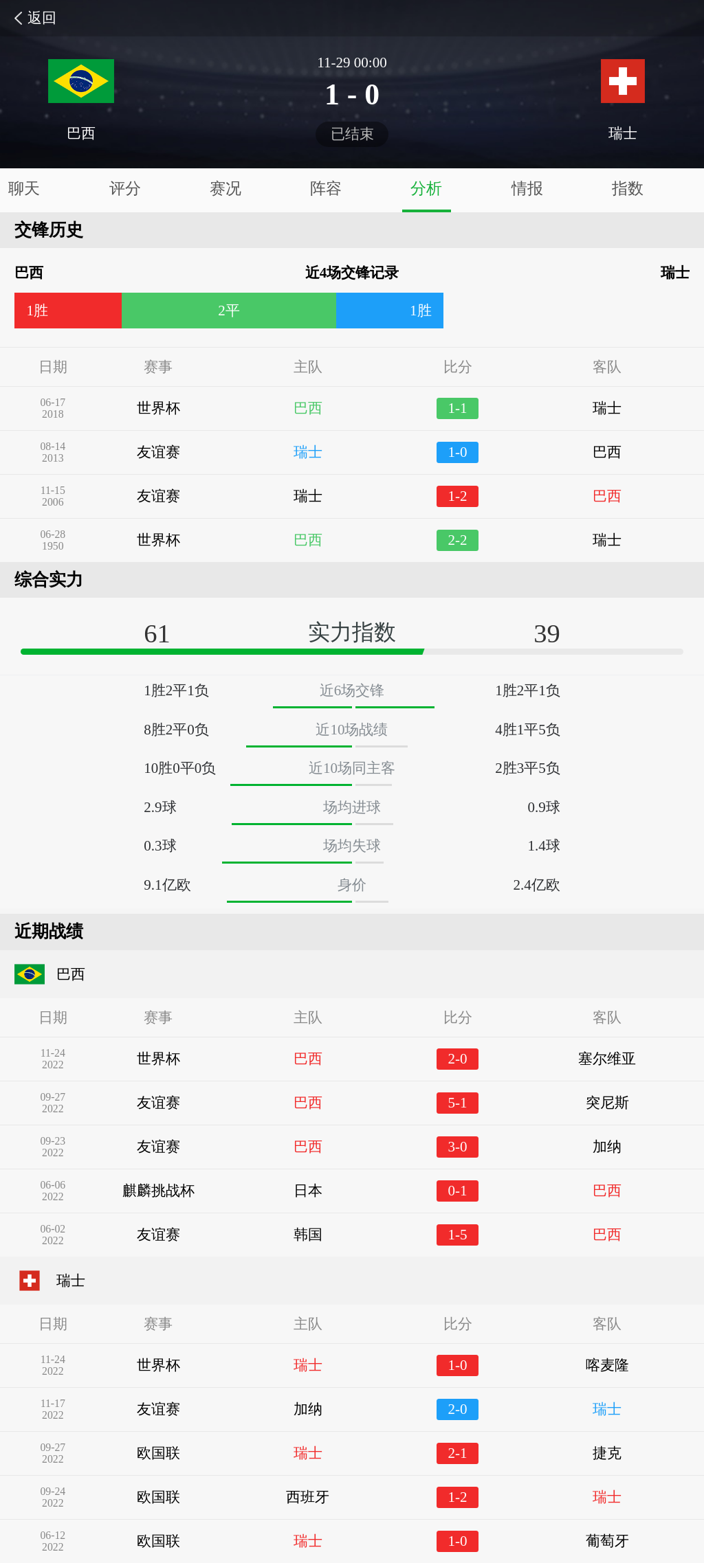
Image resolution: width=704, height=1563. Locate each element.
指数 (628, 188)
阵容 (326, 188)
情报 (527, 188)
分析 (426, 188)
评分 (125, 188)
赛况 (225, 188)
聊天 (24, 188)
